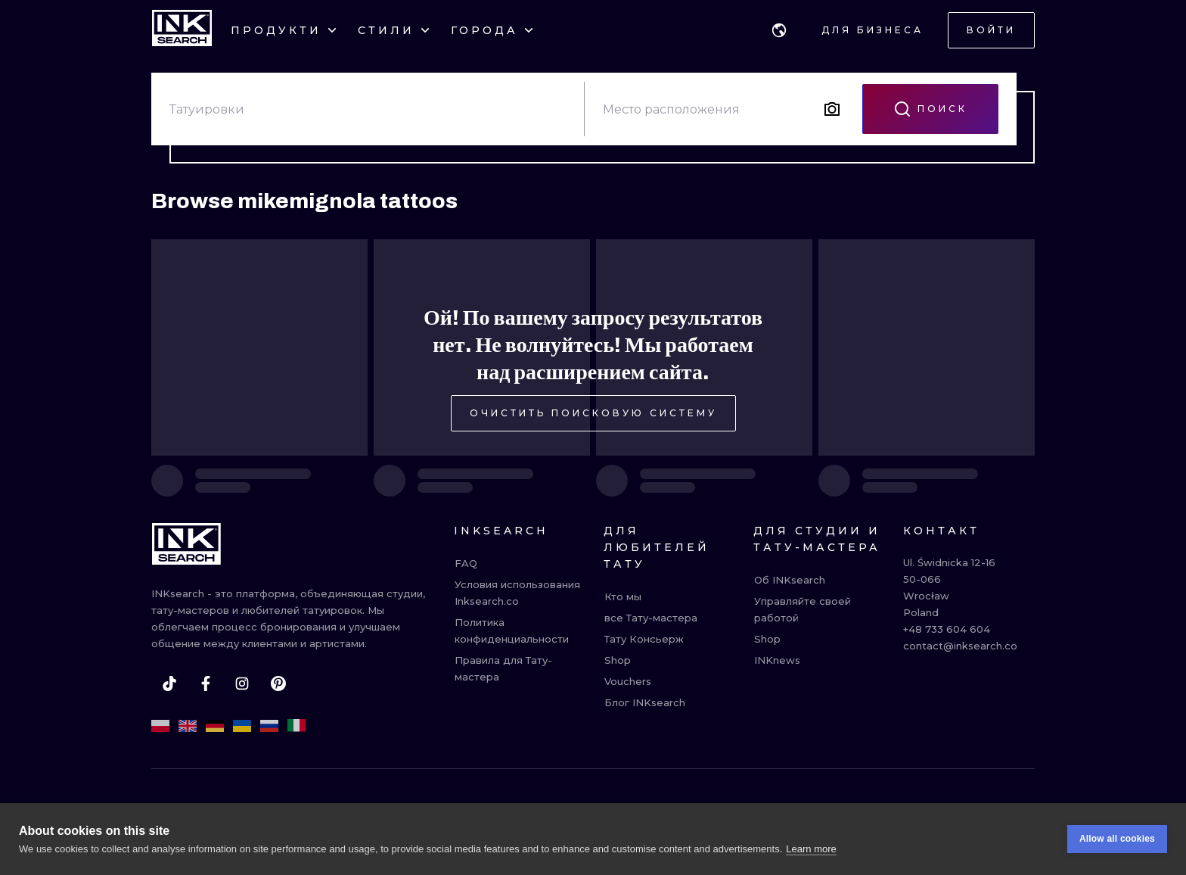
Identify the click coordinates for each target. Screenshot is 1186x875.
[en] (188, 726)
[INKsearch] (182, 30)
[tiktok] (169, 683)
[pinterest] (278, 683)
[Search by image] (832, 109)
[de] (215, 726)
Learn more (811, 849)
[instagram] (242, 683)
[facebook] (206, 683)
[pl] (160, 726)
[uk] (242, 726)
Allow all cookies (1117, 840)
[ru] (269, 726)
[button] (779, 30)
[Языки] (779, 30)
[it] (296, 726)
